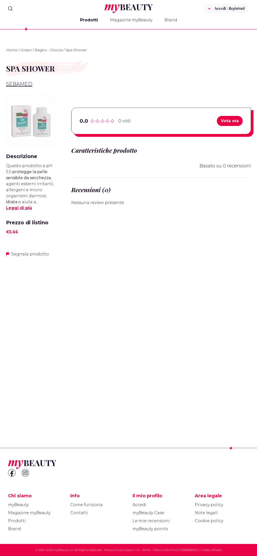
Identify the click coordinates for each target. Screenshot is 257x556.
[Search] (10, 8)
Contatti (79, 512)
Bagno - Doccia (48, 50)
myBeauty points (150, 528)
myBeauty (18, 504)
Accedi (139, 504)
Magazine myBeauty (131, 20)
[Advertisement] (30, 340)
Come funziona (86, 504)
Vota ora (230, 120)
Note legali (206, 512)
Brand (170, 20)
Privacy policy (209, 504)
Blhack (217, 550)
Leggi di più (19, 207)
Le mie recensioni (151, 520)
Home (12, 50)
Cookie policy (209, 520)
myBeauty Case (148, 512)
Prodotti (89, 20)
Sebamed (19, 84)
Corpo (26, 50)
